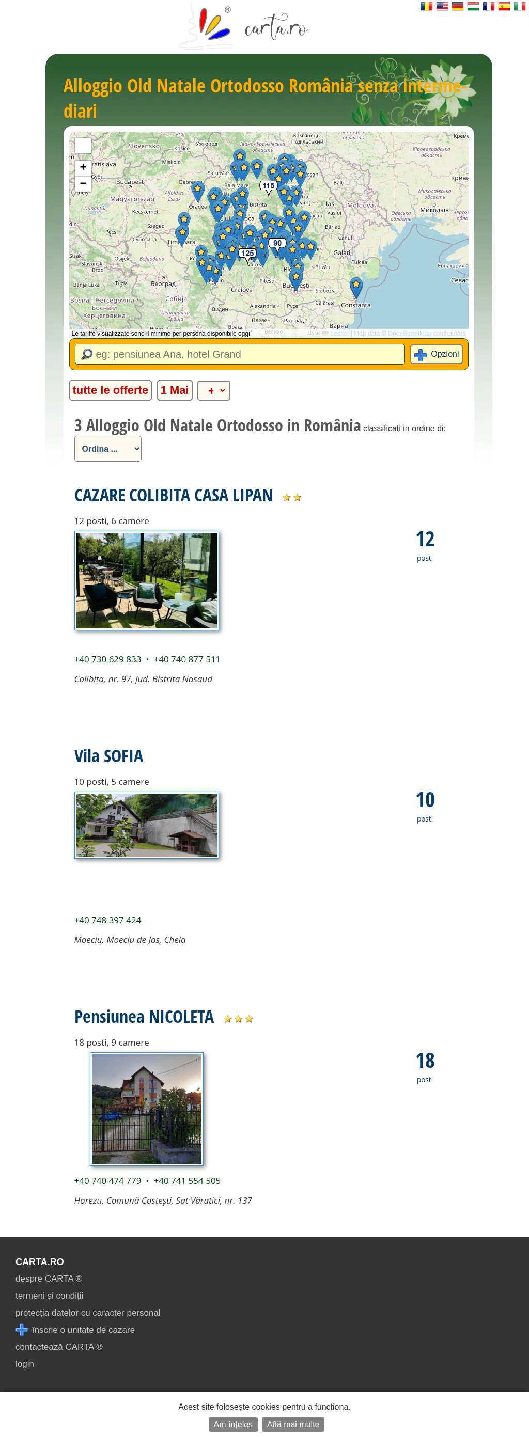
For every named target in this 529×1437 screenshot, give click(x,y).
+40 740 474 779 (108, 1181)
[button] (302, 249)
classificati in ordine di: (404, 428)
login (24, 1364)
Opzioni (445, 354)
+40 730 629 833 (108, 659)
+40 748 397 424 (108, 920)
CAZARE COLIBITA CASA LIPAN (173, 495)
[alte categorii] (214, 390)
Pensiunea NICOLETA (144, 1016)
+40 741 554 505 (187, 1181)
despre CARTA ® (48, 1279)
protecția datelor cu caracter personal (88, 1313)
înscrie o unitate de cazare (75, 1330)
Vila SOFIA (108, 755)
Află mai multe (293, 1424)
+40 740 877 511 (187, 659)
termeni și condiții (49, 1296)
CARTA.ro (39, 1262)
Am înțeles (233, 1424)
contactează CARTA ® (59, 1347)
